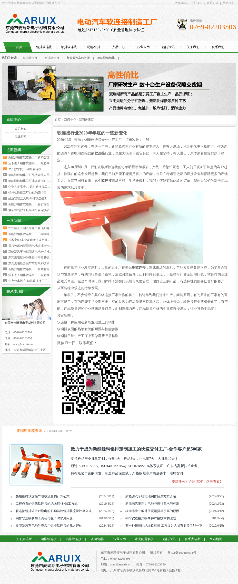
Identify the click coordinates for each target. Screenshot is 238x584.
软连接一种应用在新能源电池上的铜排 (86, 322)
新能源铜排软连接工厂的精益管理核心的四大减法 (40, 157)
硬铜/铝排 (93, 47)
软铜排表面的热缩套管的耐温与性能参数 (88, 329)
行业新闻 (20, 136)
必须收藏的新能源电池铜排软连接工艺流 (34, 245)
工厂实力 (197, 3)
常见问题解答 (144, 539)
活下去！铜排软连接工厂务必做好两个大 (34, 275)
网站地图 (228, 3)
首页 (19, 47)
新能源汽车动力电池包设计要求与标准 (152, 503)
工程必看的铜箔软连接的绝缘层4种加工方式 (47, 503)
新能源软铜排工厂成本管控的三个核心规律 (36, 181)
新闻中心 (70, 119)
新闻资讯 (168, 47)
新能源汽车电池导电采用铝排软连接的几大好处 (49, 525)
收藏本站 (181, 3)
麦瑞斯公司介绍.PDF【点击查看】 (197, 481)
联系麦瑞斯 (192, 539)
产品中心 (118, 47)
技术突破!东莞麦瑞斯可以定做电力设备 (33, 240)
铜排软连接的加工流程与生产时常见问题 (44, 518)
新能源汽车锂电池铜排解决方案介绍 (150, 496)
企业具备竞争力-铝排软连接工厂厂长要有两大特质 (41, 186)
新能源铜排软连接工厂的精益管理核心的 (34, 269)
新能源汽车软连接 (78, 58)
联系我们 (218, 47)
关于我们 (193, 47)
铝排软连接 (69, 47)
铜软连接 (139, 267)
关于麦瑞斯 (24, 539)
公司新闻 (20, 129)
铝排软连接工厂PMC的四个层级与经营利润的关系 (40, 192)
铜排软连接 (44, 47)
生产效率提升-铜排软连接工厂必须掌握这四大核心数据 (43, 169)
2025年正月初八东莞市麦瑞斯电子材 (31, 228)
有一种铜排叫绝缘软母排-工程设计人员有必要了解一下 (163, 525)
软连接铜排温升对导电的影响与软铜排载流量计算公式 (54, 511)
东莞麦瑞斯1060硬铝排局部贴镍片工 (31, 257)
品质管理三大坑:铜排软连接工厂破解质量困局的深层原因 (45, 198)
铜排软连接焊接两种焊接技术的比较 (150, 518)
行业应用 (143, 47)
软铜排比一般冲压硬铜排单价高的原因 (152, 511)
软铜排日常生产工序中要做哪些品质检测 (88, 336)
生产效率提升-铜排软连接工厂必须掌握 (33, 281)
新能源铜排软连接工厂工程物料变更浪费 (34, 234)
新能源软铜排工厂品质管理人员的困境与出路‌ (37, 175)
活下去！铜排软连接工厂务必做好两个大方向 (37, 163)
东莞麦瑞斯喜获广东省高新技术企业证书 (34, 263)
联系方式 (212, 3)
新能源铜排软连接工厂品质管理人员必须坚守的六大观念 (44, 204)
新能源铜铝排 (106, 58)
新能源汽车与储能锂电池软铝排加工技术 (34, 251)
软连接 (106, 181)
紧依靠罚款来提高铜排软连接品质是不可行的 (37, 210)
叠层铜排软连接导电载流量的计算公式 (42, 496)
